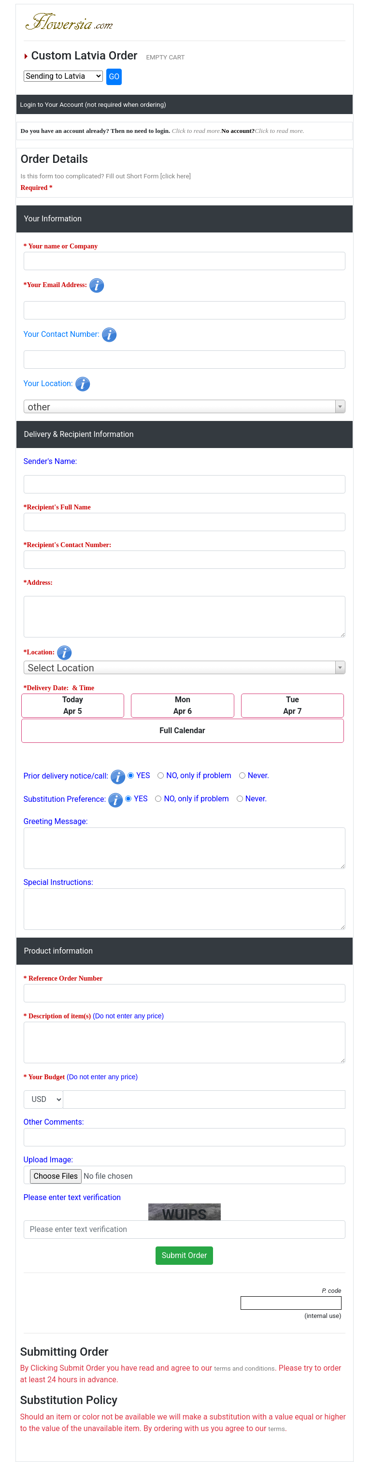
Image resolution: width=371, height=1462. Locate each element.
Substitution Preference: (74, 799)
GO (114, 76)
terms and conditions (244, 1368)
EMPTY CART (165, 57)
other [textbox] (39, 407)
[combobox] (184, 406)
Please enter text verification (72, 1197)
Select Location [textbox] (61, 668)
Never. (259, 775)
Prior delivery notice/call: (75, 776)
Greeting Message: (56, 821)
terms (276, 1429)
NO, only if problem (198, 775)
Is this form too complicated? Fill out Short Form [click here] (106, 176)
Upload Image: (48, 1159)
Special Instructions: (58, 882)
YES (143, 775)
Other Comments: (54, 1122)
